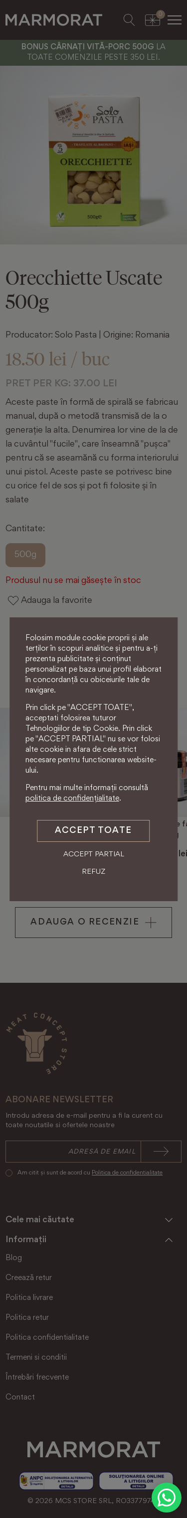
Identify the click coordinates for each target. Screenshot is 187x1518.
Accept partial (93, 854)
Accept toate (93, 831)
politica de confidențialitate (72, 798)
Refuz (93, 872)
